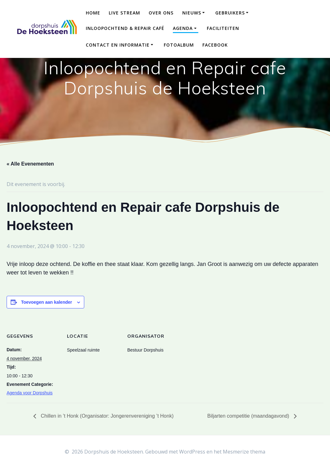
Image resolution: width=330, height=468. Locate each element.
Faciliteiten (223, 28)
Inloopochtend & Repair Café (125, 28)
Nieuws (191, 13)
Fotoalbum (179, 45)
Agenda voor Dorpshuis (29, 392)
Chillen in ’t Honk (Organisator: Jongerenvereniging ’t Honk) (106, 416)
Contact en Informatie (118, 45)
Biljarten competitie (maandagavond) (249, 416)
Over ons (161, 13)
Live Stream (124, 13)
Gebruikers (230, 13)
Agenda (183, 28)
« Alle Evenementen (30, 163)
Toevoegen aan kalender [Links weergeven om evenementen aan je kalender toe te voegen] (46, 302)
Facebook (215, 45)
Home (93, 13)
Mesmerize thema (244, 451)
